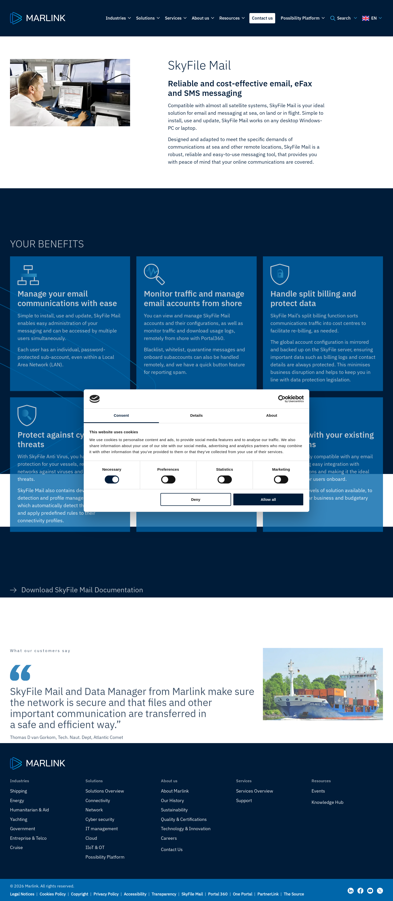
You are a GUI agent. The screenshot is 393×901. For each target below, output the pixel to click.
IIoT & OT (95, 847)
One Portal (242, 893)
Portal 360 (218, 893)
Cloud (91, 838)
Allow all (268, 499)
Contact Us (172, 849)
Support (244, 800)
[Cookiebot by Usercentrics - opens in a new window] (282, 399)
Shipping (18, 791)
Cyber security (99, 819)
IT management (101, 828)
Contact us (262, 18)
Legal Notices (22, 893)
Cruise (16, 847)
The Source (294, 893)
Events (318, 791)
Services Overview (254, 791)
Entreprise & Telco (28, 838)
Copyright (79, 893)
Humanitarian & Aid (29, 810)
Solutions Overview (104, 791)
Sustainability (174, 810)
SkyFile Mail (192, 893)
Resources (231, 18)
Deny (195, 499)
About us (202, 18)
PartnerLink (267, 893)
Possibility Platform (302, 18)
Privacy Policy (106, 893)
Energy (17, 800)
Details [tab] (196, 415)
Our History (172, 800)
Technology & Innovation (186, 828)
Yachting (18, 819)
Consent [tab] (121, 415)
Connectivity (97, 800)
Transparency (164, 893)
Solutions (147, 18)
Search (343, 18)
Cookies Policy (53, 893)
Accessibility (135, 893)
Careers (169, 838)
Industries (118, 18)
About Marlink (175, 791)
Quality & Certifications (184, 819)
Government (22, 828)
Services (175, 18)
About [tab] (271, 415)
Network (94, 810)
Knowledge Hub (327, 802)
